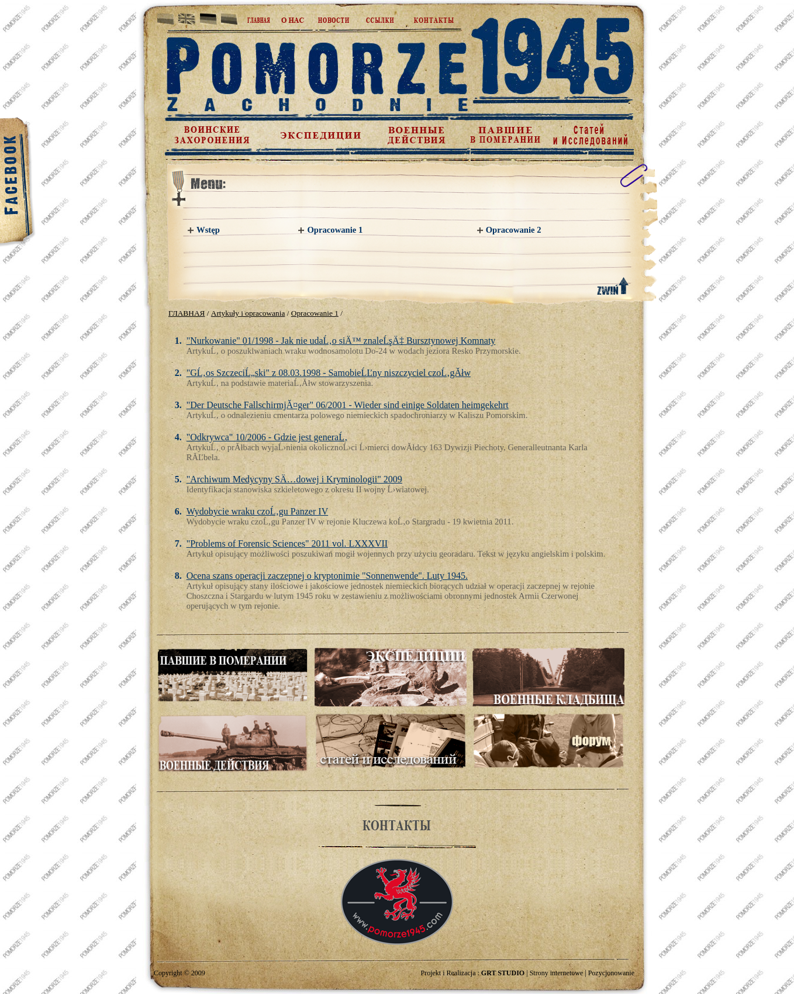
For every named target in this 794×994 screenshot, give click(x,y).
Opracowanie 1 (335, 229)
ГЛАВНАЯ (186, 313)
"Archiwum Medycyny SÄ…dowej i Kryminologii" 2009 (294, 479)
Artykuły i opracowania (248, 313)
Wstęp (208, 229)
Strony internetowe (557, 973)
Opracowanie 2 (513, 229)
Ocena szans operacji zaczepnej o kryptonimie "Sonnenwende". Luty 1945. (327, 576)
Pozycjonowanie (611, 973)
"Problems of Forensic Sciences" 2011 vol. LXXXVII (287, 543)
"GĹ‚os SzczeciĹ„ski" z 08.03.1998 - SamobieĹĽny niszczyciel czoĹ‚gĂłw (329, 373)
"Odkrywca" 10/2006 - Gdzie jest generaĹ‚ (267, 437)
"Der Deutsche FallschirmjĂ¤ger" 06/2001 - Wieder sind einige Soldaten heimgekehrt (348, 405)
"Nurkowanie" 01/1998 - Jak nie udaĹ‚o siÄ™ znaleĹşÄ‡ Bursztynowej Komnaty (341, 341)
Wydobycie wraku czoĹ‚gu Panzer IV (258, 511)
